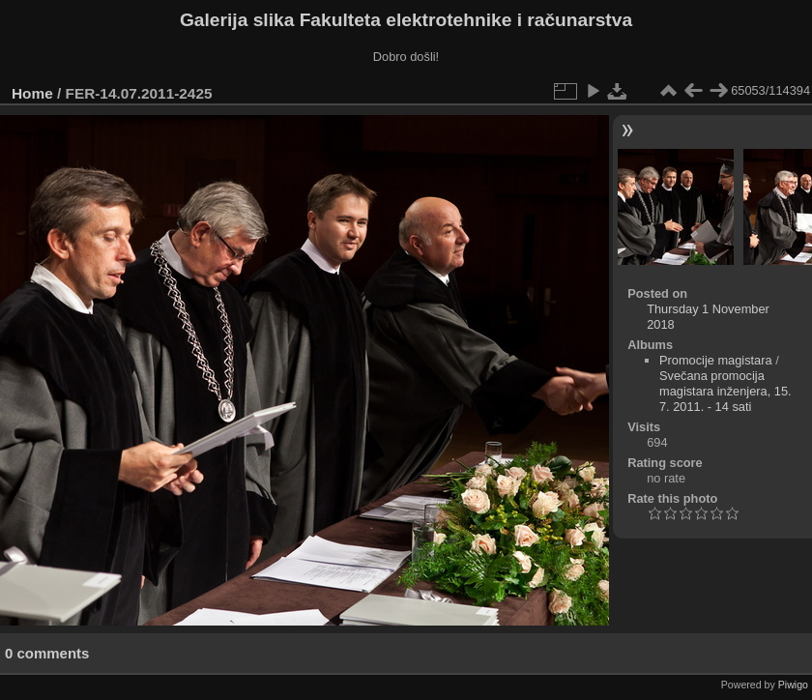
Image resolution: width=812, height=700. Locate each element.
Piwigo (793, 684)
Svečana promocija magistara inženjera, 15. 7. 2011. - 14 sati (725, 391)
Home (32, 93)
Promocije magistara (715, 360)
